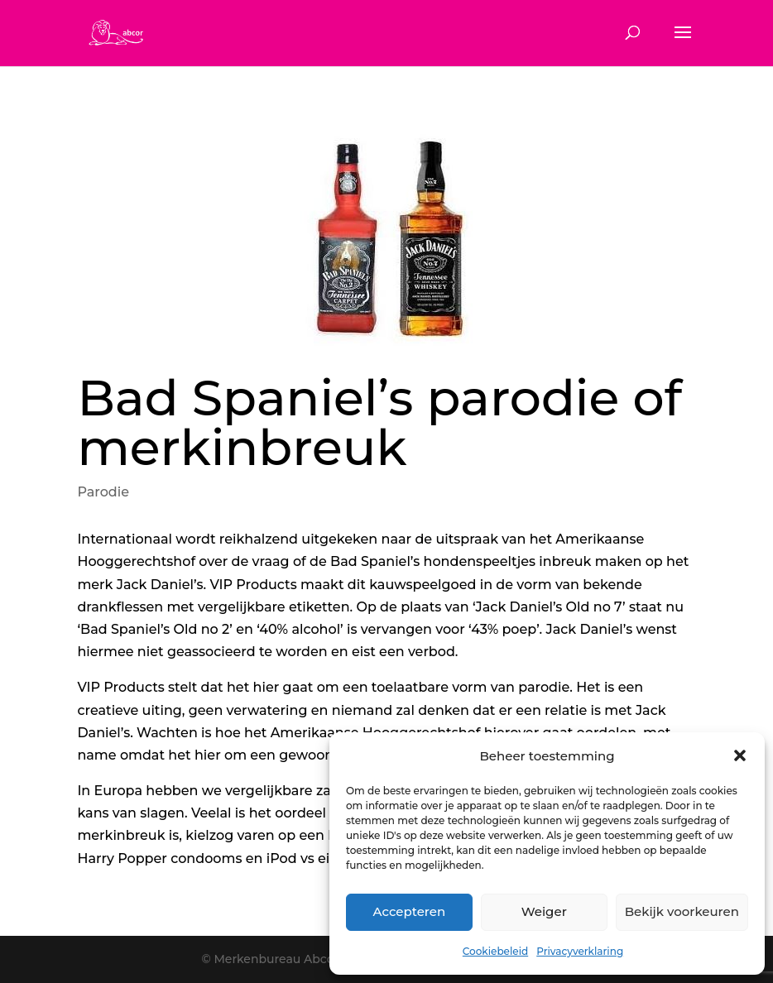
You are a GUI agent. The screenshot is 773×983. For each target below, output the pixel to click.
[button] (740, 755)
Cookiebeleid (495, 951)
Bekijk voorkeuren (682, 911)
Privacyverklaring (579, 951)
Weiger (544, 911)
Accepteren (409, 911)
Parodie (103, 492)
